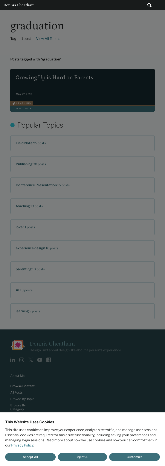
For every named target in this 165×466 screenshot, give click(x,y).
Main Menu (160, 5)
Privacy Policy (22, 445)
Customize (134, 457)
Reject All (82, 457)
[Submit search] (149, 5)
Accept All (30, 457)
